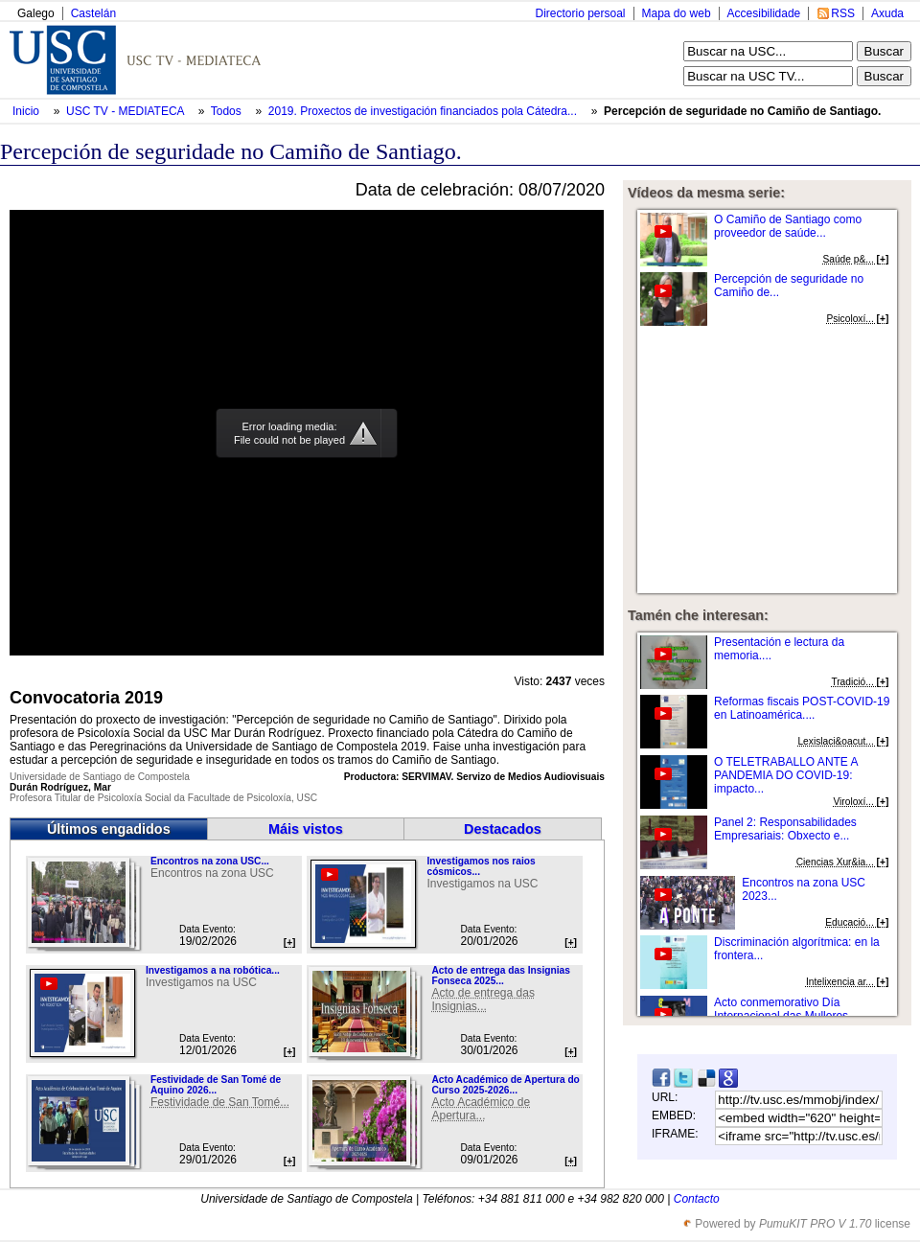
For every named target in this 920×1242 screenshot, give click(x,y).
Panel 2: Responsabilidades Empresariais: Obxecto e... (785, 829)
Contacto (697, 1199)
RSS (843, 13)
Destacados (502, 829)
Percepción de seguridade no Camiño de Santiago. (742, 111)
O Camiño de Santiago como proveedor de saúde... (788, 226)
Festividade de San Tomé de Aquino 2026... (215, 1084)
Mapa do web (676, 13)
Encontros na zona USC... (209, 861)
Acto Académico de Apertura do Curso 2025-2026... (505, 1084)
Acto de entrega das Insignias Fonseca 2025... (500, 975)
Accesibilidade (764, 13)
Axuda (887, 13)
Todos (227, 111)
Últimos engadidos (109, 829)
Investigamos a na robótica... (213, 970)
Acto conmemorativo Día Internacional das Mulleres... (786, 1009)
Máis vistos (305, 829)
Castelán (93, 13)
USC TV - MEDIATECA (126, 111)
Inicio (27, 111)
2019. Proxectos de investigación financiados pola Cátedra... (422, 111)
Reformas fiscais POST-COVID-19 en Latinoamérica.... (801, 708)
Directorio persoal (580, 13)
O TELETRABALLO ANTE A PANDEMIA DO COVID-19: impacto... (786, 775)
